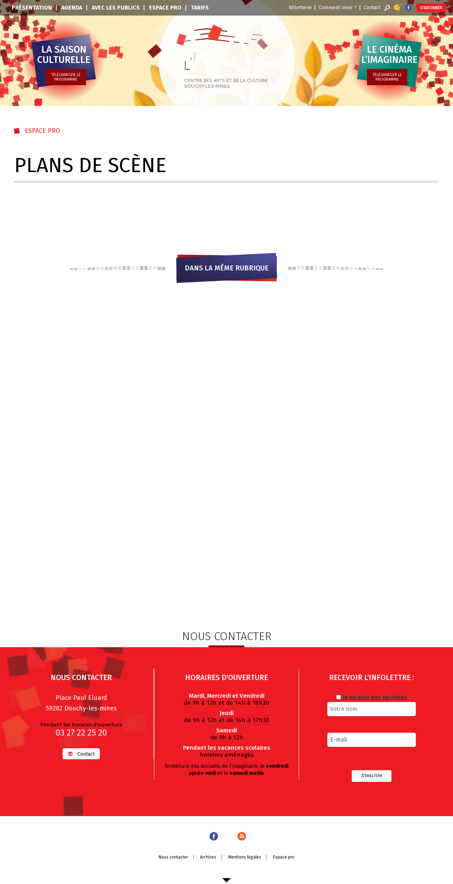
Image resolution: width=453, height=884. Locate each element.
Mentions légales (244, 857)
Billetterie (300, 8)
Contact (371, 8)
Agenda (71, 7)
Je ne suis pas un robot (371, 697)
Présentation (32, 7)
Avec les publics (116, 7)
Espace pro (165, 7)
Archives (208, 857)
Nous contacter (173, 857)
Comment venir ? (338, 8)
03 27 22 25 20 (81, 732)
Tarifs (200, 7)
